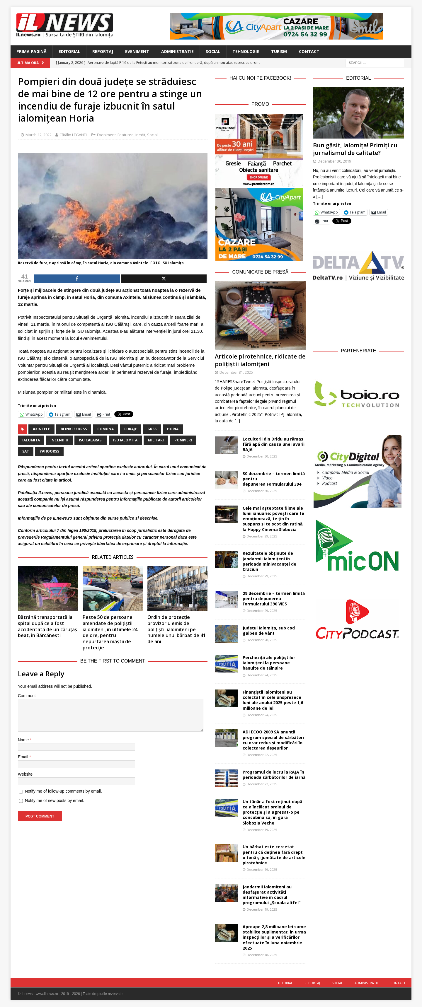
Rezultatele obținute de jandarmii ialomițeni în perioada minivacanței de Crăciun (269, 561)
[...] (237, 421)
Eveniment (137, 51)
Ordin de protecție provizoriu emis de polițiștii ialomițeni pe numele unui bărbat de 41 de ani (176, 629)
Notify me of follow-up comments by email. (63, 791)
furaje (130, 428)
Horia (172, 428)
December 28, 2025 (262, 640)
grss (151, 428)
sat (25, 451)
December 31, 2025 (236, 372)
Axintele (41, 428)
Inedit (140, 134)
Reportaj (102, 51)
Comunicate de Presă (260, 271)
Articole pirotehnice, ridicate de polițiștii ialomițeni (260, 360)
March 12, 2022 (38, 134)
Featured (126, 134)
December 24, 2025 (262, 675)
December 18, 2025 (262, 955)
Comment (27, 695)
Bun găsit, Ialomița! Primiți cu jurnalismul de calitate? (355, 149)
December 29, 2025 (262, 536)
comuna (105, 428)
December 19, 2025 (262, 829)
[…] (319, 196)
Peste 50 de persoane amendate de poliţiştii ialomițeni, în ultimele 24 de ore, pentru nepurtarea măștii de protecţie (110, 632)
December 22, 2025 (262, 754)
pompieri (183, 440)
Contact (309, 51)
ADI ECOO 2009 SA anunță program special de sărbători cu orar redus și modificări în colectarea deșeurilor (273, 740)
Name (24, 740)
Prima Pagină (31, 51)
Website (25, 774)
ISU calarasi (91, 440)
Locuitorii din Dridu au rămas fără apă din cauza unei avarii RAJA (273, 444)
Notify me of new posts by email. (54, 800)
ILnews (45, 492)
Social (213, 51)
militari (156, 440)
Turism (279, 51)
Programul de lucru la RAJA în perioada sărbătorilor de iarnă (274, 774)
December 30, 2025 (262, 456)
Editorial (69, 51)
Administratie (177, 51)
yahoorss (49, 451)
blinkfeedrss (74, 428)
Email (23, 757)
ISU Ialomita (125, 440)
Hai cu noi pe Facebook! (260, 78)
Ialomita (31, 440)
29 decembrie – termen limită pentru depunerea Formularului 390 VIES (274, 598)
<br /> (358, 313)
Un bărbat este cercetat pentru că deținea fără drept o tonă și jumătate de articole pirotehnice (274, 855)
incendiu (59, 440)
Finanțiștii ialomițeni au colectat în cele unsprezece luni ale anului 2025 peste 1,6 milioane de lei (273, 700)
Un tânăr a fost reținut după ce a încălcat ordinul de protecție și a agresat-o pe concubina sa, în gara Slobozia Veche (272, 812)
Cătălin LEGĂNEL (73, 134)
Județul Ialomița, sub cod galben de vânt (269, 630)
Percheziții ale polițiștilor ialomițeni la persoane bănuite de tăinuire (269, 663)
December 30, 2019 (334, 161)
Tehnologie (245, 51)
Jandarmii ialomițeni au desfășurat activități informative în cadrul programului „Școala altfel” (271, 895)
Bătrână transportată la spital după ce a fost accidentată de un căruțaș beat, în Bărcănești (47, 626)
